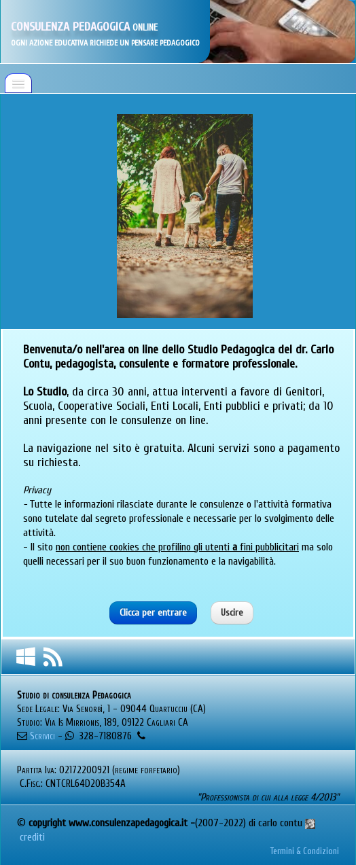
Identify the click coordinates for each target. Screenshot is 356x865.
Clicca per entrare (153, 612)
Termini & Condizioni (304, 851)
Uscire (232, 612)
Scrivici (42, 736)
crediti (34, 837)
